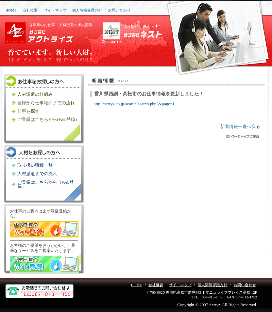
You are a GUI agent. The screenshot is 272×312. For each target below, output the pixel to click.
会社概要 (30, 10)
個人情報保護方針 (87, 10)
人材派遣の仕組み (35, 94)
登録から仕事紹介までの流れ (46, 102)
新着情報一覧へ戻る (240, 126)
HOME (11, 10)
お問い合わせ (119, 10)
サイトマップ (55, 10)
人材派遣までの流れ (37, 173)
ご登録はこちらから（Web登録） (45, 184)
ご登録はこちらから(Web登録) (47, 119)
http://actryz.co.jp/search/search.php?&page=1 (134, 104)
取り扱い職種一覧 (35, 165)
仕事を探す (28, 111)
